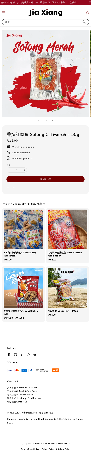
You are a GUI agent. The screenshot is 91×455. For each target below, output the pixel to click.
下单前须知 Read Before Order (22, 391)
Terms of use (27, 449)
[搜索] (84, 22)
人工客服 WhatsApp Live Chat (22, 387)
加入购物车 (45, 179)
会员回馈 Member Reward (20, 394)
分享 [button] (11, 187)
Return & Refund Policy (59, 449)
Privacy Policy (40, 449)
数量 (9, 165)
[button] (3, 12)
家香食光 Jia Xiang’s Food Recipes (24, 398)
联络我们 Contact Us (17, 401)
